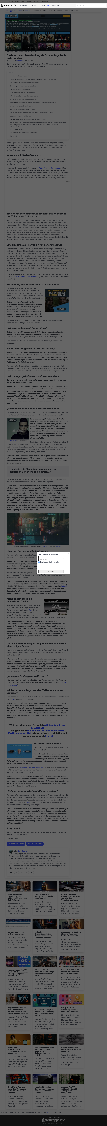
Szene (44, 5)
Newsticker (55, 5)
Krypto (34, 5)
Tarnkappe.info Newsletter (49, 562)
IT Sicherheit (22, 5)
